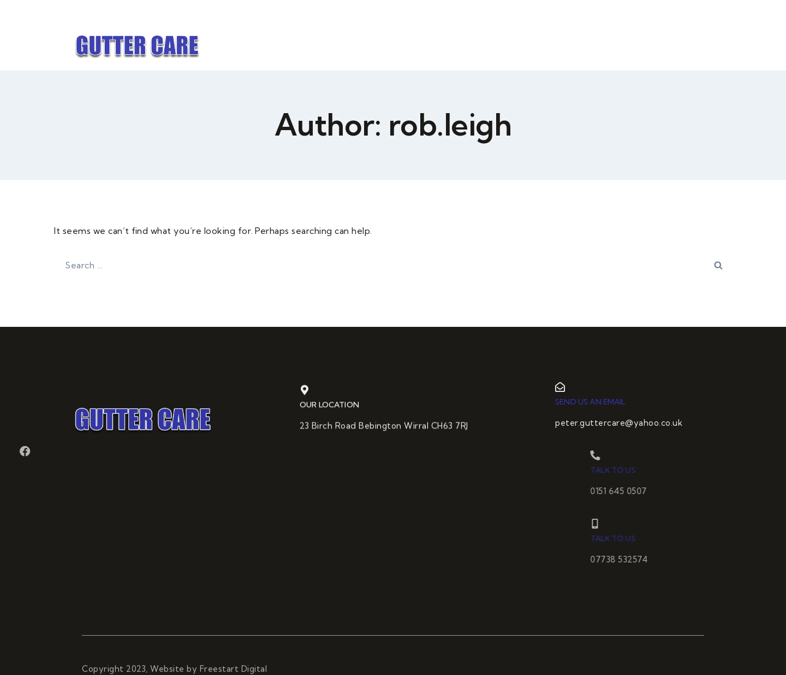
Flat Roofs (498, 43)
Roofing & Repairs (580, 43)
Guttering (433, 43)
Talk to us (648, 470)
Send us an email (601, 402)
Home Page (365, 43)
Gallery (655, 43)
